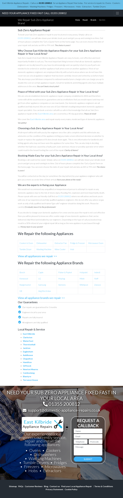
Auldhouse (28, 355)
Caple (40, 272)
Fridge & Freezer (77, 243)
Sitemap (13, 486)
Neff (96, 278)
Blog (46, 486)
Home (77, 20)
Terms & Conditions (103, 486)
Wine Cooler (60, 249)
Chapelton (28, 358)
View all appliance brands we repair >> (41, 298)
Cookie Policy (71, 489)
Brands (93, 20)
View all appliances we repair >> (37, 256)
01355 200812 (45, 3)
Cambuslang (29, 373)
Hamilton (27, 362)
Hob (72, 249)
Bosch (22, 272)
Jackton (26, 348)
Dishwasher (41, 243)
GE (20, 291)
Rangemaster (25, 285)
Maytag (61, 278)
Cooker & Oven (26, 243)
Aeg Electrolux (44, 291)
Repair (85, 20)
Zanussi (97, 285)
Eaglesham (28, 351)
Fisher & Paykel (65, 272)
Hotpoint (84, 272)
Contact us (55, 486)
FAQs (20, 486)
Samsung (42, 285)
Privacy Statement (54, 489)
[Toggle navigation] (117, 13)
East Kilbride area (45, 113)
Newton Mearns (30, 369)
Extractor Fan (61, 243)
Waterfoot (28, 341)
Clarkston (27, 337)
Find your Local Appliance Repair (76, 486)
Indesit (97, 272)
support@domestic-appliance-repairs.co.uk (64, 410)
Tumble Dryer (25, 249)
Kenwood (23, 278)
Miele (82, 278)
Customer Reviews (34, 486)
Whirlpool (84, 285)
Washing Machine (43, 249)
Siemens (62, 285)
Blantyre (27, 376)
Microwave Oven (95, 243)
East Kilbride (29, 334)
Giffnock (27, 366)
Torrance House (30, 380)
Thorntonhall (29, 344)
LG (39, 278)
